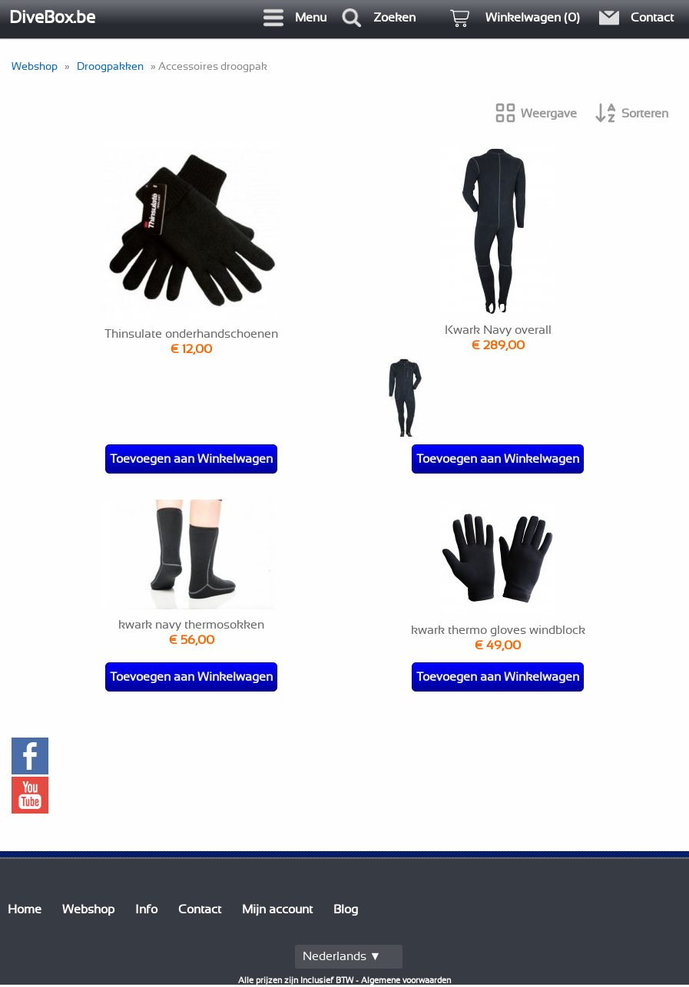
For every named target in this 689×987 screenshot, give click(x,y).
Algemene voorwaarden (406, 980)
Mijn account (277, 909)
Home (24, 909)
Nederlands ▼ (342, 956)
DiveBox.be (52, 17)
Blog (345, 909)
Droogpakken (110, 66)
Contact (199, 909)
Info (146, 909)
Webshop (35, 66)
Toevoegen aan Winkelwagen (191, 459)
